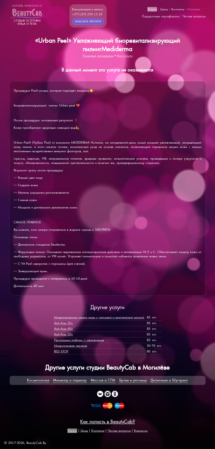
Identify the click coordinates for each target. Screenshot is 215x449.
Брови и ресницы (133, 380)
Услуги (152, 9)
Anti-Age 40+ (63, 329)
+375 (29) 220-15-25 (87, 14)
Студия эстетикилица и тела (27, 14)
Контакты (177, 9)
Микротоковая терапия (70, 346)
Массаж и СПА (103, 380)
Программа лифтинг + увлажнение (79, 340)
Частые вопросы (194, 16)
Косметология (38, 380)
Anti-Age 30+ (63, 323)
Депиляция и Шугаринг (169, 380)
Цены (164, 9)
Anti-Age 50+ (63, 334)
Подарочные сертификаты (160, 16)
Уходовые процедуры (98, 56)
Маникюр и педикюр (70, 380)
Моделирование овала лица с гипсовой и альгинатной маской (99, 317)
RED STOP (61, 351)
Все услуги (124, 56)
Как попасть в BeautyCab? (107, 422)
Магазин (194, 9)
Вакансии (141, 431)
